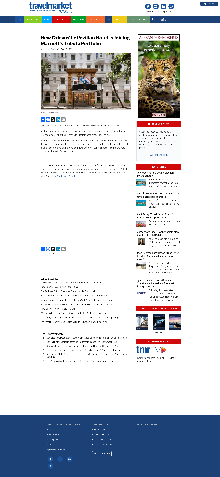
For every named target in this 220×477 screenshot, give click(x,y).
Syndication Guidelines (56, 449)
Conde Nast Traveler (66, 176)
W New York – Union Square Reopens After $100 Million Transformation (76, 313)
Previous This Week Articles (103, 444)
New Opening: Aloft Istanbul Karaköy (58, 308)
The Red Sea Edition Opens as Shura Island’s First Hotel (68, 291)
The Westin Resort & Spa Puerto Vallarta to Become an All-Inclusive (74, 322)
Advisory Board (53, 439)
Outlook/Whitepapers (100, 434)
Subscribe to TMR (159, 155)
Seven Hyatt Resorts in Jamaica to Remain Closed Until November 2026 (82, 341)
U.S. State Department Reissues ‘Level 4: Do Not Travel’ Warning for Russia (83, 350)
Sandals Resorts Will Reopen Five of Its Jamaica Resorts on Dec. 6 (158, 195)
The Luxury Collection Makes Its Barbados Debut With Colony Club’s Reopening (79, 317)
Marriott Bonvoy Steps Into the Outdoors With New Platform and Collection (77, 300)
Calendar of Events (99, 429)
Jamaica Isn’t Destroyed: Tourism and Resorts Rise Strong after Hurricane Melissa (87, 337)
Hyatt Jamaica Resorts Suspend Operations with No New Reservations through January (157, 283)
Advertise (51, 444)
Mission (50, 429)
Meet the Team (53, 434)
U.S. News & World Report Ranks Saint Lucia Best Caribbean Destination (82, 361)
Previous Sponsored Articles (103, 439)
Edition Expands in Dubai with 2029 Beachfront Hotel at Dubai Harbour (75, 295)
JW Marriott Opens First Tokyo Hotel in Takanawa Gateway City (72, 282)
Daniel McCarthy (49, 49)
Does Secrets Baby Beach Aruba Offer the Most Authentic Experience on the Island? (157, 256)
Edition (209, 3)
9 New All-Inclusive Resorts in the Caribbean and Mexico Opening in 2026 (76, 304)
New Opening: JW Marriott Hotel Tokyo (60, 286)
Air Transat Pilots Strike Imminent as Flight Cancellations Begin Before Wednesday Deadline (87, 355)
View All (158, 332)
